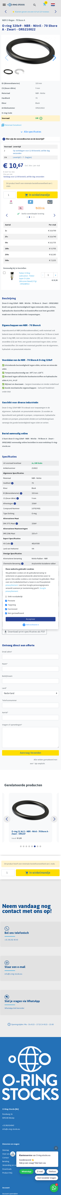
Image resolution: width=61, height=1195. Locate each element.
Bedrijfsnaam (7, 676)
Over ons (5, 1154)
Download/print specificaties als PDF (24, 632)
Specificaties (9, 456)
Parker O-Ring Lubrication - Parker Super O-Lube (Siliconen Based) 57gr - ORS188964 (28, 278)
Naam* (5, 664)
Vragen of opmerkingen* (12, 725)
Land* (4, 688)
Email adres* (7, 652)
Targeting (12, 605)
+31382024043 (8, 1125)
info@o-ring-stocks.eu (13, 974)
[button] (53, 5)
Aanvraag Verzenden (30, 753)
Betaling (5, 1161)
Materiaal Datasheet (13, 125)
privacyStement (12, 585)
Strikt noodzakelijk (15, 596)
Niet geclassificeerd (16, 613)
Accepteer (30, 619)
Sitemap (5, 1150)
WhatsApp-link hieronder (14, 1008)
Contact (5, 1158)
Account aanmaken (10, 1194)
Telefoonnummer (9, 700)
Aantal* (5, 712)
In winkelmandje (37, 195)
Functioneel (12, 609)
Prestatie (11, 601)
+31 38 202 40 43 (11, 940)
